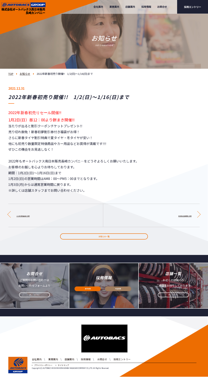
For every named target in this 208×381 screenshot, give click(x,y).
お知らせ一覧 (104, 238)
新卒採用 (88, 294)
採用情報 (146, 7)
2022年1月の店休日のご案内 (37, 215)
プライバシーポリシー (42, 369)
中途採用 (118, 294)
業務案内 (114, 7)
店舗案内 (130, 7)
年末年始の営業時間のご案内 (170, 215)
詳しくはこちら (34, 300)
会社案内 (98, 7)
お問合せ (162, 7)
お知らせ (25, 74)
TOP (10, 74)
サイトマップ (62, 369)
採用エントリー (192, 7)
